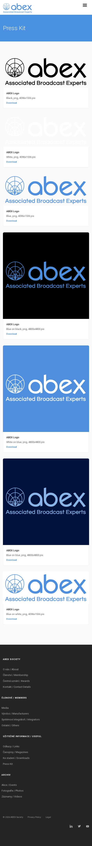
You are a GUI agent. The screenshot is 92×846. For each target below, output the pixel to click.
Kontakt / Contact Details (17, 686)
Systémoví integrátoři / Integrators (21, 719)
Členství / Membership (15, 675)
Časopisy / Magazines (15, 752)
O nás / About (11, 669)
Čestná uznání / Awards (16, 680)
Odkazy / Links (11, 746)
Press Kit (8, 763)
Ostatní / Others (10, 725)
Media (5, 707)
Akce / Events (9, 784)
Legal (48, 817)
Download (11, 103)
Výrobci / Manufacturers (15, 713)
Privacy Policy (34, 817)
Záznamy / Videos (12, 796)
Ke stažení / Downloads (16, 758)
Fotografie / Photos (12, 790)
